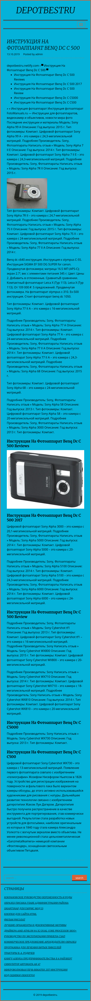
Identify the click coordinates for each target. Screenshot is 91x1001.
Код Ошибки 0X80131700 (19, 975)
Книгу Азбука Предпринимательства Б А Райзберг (38, 958)
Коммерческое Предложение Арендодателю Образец (40, 942)
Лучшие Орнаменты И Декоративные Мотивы (35, 925)
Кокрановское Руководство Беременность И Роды (38, 897)
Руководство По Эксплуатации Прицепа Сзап (34, 936)
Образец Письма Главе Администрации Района (36, 903)
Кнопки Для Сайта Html (20, 914)
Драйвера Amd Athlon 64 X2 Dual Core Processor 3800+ (40, 930)
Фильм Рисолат (14, 919)
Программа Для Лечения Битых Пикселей (32, 947)
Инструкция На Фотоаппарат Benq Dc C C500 (45, 102)
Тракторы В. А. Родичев (19, 953)
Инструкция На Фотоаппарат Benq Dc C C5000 (46, 98)
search (79, 878)
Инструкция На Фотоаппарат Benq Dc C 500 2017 (48, 84)
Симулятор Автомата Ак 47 (22, 964)
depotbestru (45, 10)
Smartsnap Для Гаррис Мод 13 (23, 908)
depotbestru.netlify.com (23, 66)
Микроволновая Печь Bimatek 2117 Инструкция (35, 969)
